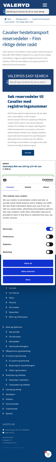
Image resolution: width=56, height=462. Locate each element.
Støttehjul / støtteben (18, 380)
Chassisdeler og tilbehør (19, 384)
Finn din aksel (15, 336)
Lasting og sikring (13, 389)
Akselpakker (14, 341)
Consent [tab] (10, 187)
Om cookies (14, 307)
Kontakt (12, 288)
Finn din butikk (12, 404)
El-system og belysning (16, 356)
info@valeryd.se (10, 433)
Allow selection (28, 271)
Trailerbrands (11, 408)
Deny (28, 280)
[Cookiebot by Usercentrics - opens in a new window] (42, 180)
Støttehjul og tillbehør (16, 375)
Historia (12, 302)
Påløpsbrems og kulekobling (18, 351)
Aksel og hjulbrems (14, 327)
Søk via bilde (14, 332)
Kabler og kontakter (18, 370)
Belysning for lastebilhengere (22, 365)
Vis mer (28, 152)
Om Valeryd (14, 293)
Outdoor (9, 399)
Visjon (11, 297)
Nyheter (9, 413)
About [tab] (46, 187)
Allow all (28, 263)
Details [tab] (28, 187)
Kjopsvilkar (14, 312)
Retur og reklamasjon (18, 317)
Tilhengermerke (22, 19)
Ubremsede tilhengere (18, 346)
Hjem (9, 19)
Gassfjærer (10, 394)
